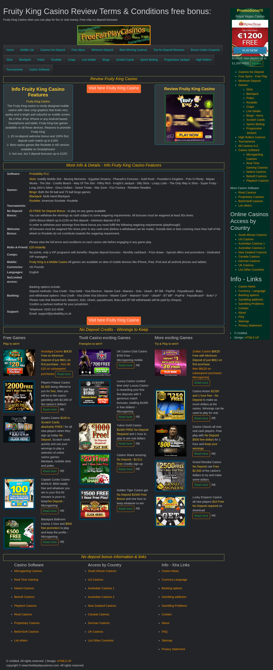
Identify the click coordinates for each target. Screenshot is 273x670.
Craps (71, 59)
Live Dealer (89, 59)
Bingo (106, 59)
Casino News (170, 571)
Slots (9, 59)
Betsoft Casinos (24, 596)
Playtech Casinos (25, 605)
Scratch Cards (125, 59)
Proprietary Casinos (26, 623)
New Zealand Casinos (102, 605)
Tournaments (14, 69)
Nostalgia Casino (56, 362)
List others (20, 640)
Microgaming (200, 377)
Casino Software (39, 69)
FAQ (165, 631)
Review (256, 63)
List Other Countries (101, 640)
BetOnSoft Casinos (26, 631)
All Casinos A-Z (248, 145)
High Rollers (203, 59)
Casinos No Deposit (52, 49)
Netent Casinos (24, 588)
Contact (167, 614)
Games (243, 85)
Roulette (56, 59)
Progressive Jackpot (177, 59)
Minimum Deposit (102, 49)
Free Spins (78, 49)
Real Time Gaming (26, 579)
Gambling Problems (174, 605)
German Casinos (99, 623)
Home (10, 49)
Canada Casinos (98, 614)
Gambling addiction (174, 596)
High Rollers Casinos (251, 137)
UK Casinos (95, 631)
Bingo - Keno (254, 115)
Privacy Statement (173, 649)
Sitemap (167, 640)
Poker (41, 59)
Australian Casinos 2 (101, 596)
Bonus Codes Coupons (205, 49)
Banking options (172, 588)
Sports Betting (149, 59)
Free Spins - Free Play (252, 76)
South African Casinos (102, 571)
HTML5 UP (64, 661)
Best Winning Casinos (133, 49)
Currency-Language (174, 579)
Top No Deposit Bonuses (169, 49)
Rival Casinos (23, 614)
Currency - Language (251, 291)
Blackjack (25, 59)
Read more (64, 374)
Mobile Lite (27, 49)
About (165, 623)
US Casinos (95, 579)
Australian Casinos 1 (101, 588)
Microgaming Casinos (28, 571)
